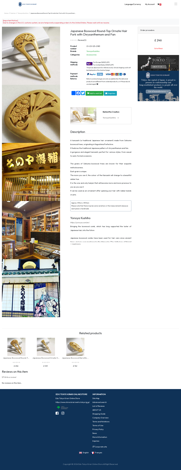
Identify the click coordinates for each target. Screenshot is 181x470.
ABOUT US (96, 410)
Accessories (91, 55)
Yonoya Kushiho (23, 13)
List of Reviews (98, 406)
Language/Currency (133, 4)
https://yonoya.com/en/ (79, 222)
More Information (99, 437)
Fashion (13, 13)
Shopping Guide (98, 414)
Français (98, 452)
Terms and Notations (101, 421)
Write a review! (9, 377)
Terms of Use (97, 425)
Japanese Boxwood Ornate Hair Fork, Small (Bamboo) (55, 358)
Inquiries (110, 93)
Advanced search (99, 402)
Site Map (95, 398)
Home (6, 13)
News (94, 433)
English (86, 452)
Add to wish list (94, 93)
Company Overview (100, 418)
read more (75, 244)
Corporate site (99, 447)
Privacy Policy (98, 429)
